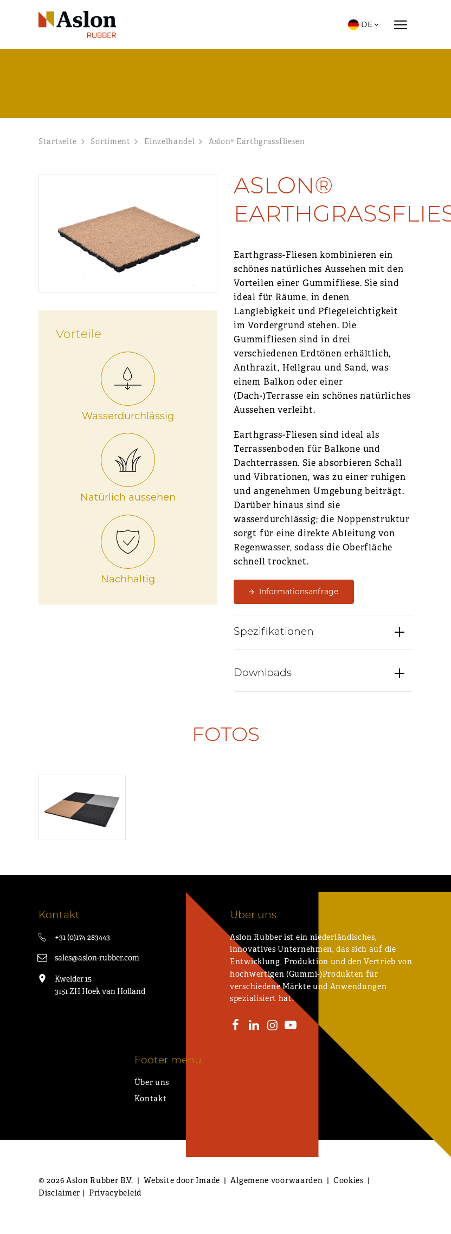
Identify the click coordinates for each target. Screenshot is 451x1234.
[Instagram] (272, 1026)
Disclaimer (59, 1193)
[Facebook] (236, 1026)
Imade (208, 1180)
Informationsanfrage (298, 591)
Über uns (152, 1082)
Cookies (348, 1180)
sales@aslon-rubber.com (97, 958)
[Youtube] (291, 1026)
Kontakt (150, 1098)
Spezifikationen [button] (274, 635)
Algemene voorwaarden (276, 1180)
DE (364, 24)
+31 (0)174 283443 (82, 937)
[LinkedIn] (254, 1026)
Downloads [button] (263, 677)
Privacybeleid (115, 1193)
